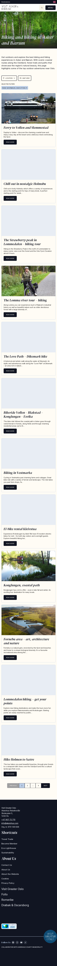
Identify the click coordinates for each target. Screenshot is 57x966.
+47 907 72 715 (8, 819)
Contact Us (6, 865)
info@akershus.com (9, 823)
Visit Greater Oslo (12, 889)
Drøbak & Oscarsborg (15, 905)
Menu (50, 8)
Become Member (9, 843)
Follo (4, 894)
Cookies (5, 878)
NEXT (45, 785)
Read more (10, 142)
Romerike (7, 899)
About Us (5, 869)
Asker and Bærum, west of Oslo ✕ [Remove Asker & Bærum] (14, 88)
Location (9, 78)
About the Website (10, 874)
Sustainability (7, 852)
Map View (24, 78)
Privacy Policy (7, 883)
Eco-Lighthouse (8, 848)
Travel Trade (7, 839)
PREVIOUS (13, 785)
